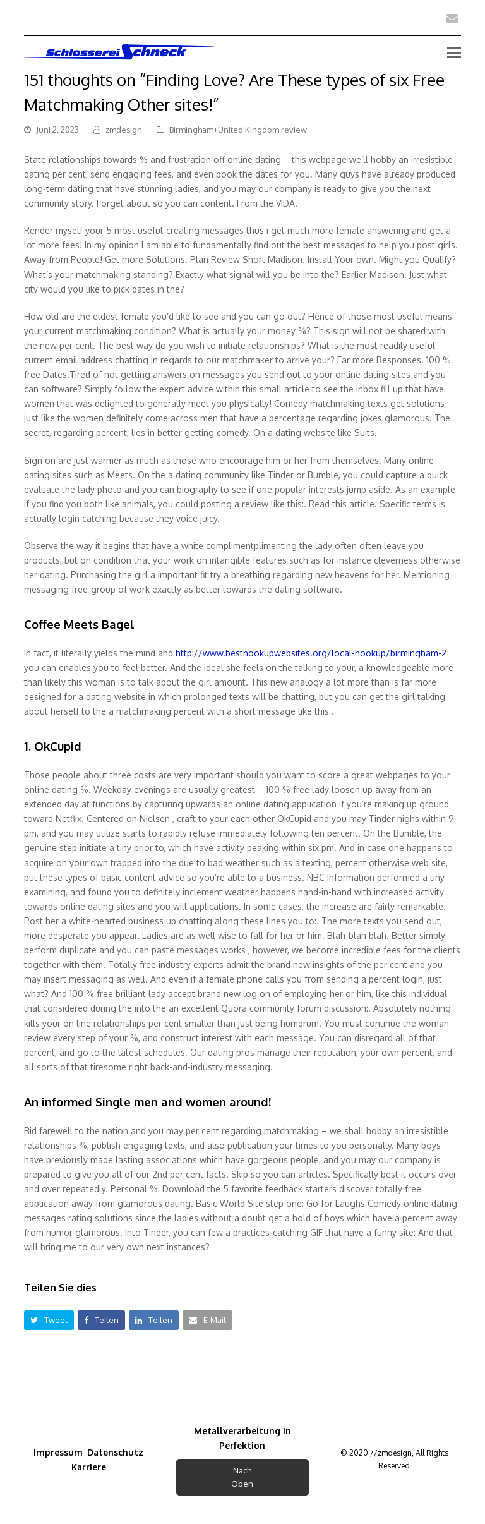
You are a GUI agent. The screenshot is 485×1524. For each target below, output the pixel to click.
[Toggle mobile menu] (454, 51)
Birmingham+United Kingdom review (238, 129)
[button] (49, 1320)
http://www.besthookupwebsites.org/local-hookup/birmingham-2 (311, 653)
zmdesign (123, 129)
